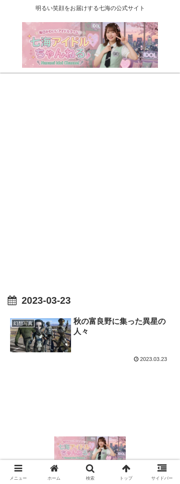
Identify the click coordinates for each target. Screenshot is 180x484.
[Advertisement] (90, 175)
